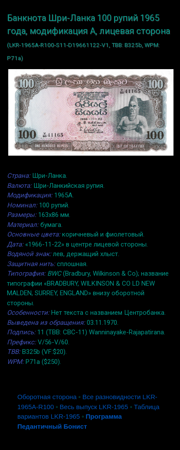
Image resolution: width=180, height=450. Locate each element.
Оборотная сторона (47, 396)
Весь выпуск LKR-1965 (94, 406)
